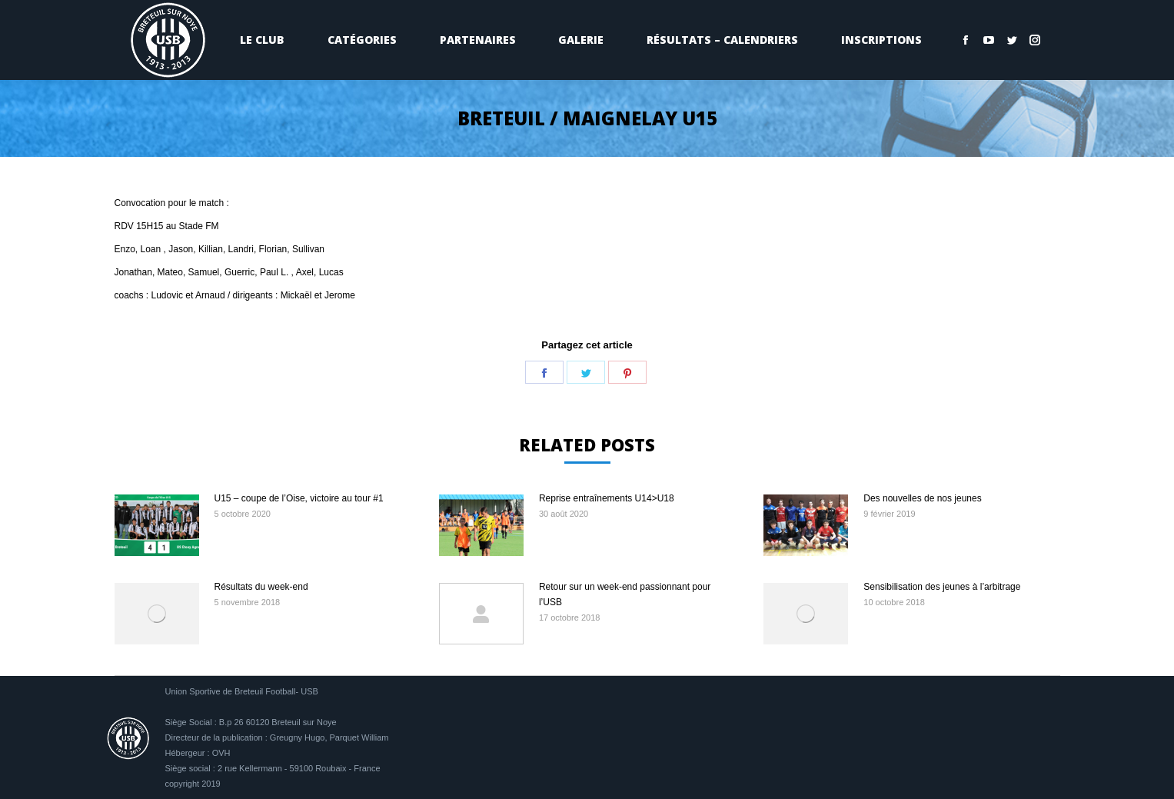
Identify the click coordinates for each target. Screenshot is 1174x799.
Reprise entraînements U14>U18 (606, 498)
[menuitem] (263, 40)
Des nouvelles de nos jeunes (922, 498)
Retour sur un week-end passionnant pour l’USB (624, 594)
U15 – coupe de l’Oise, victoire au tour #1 (299, 498)
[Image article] (157, 525)
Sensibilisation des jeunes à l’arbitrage (941, 586)
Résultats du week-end (261, 586)
